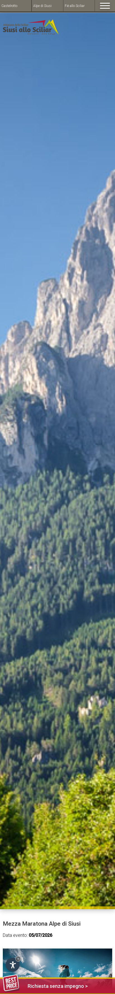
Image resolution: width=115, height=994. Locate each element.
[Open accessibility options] (13, 965)
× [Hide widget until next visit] (18, 959)
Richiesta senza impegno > (45, 985)
